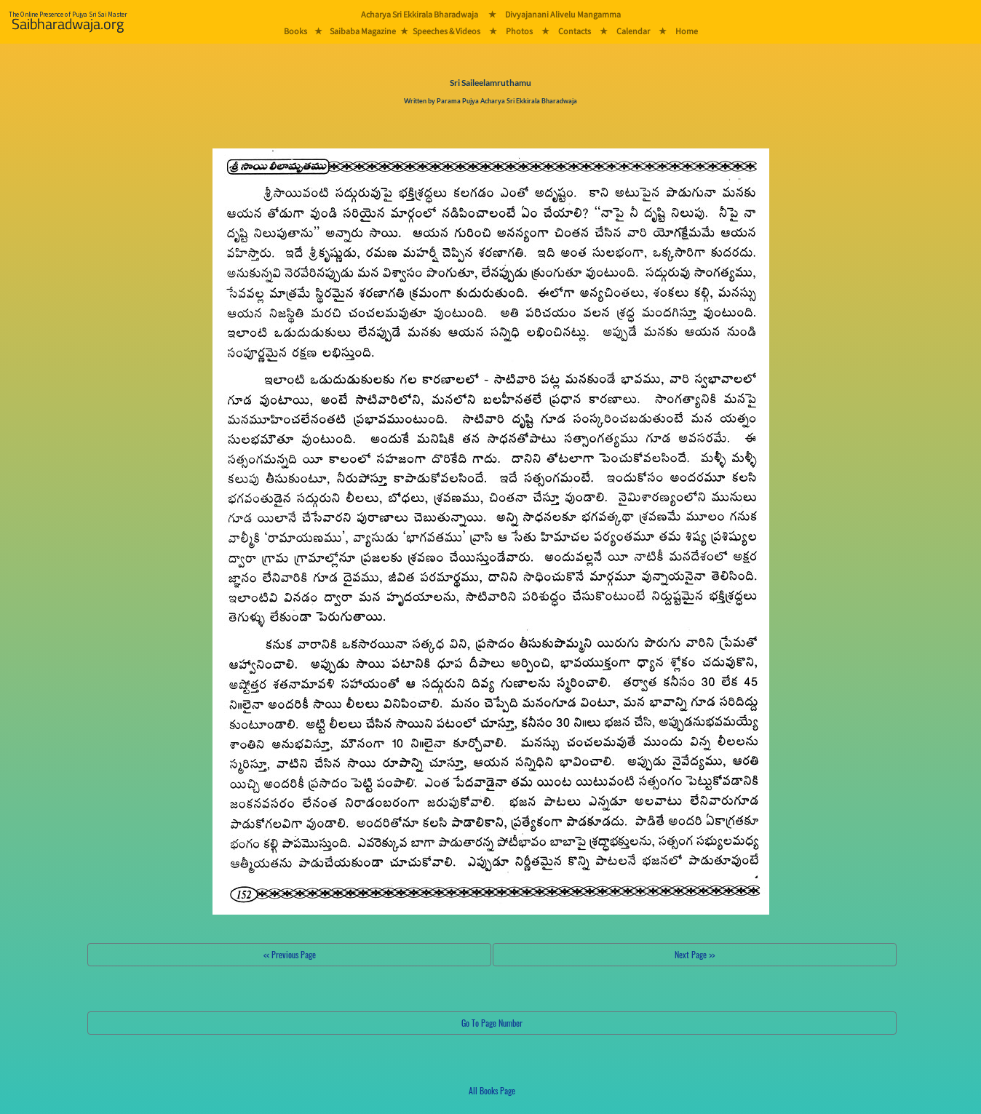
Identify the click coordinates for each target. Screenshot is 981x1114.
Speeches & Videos (446, 30)
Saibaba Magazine (363, 30)
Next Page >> (695, 954)
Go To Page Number (492, 1022)
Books (295, 30)
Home (686, 30)
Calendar (633, 30)
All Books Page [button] (492, 1090)
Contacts (574, 30)
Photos (519, 30)
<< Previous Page (289, 954)
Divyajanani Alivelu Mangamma (563, 14)
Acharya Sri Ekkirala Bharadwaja (419, 14)
